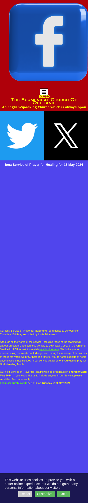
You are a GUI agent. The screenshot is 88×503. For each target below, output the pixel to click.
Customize (45, 494)
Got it (63, 494)
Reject (25, 494)
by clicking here (49, 349)
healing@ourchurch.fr (13, 383)
